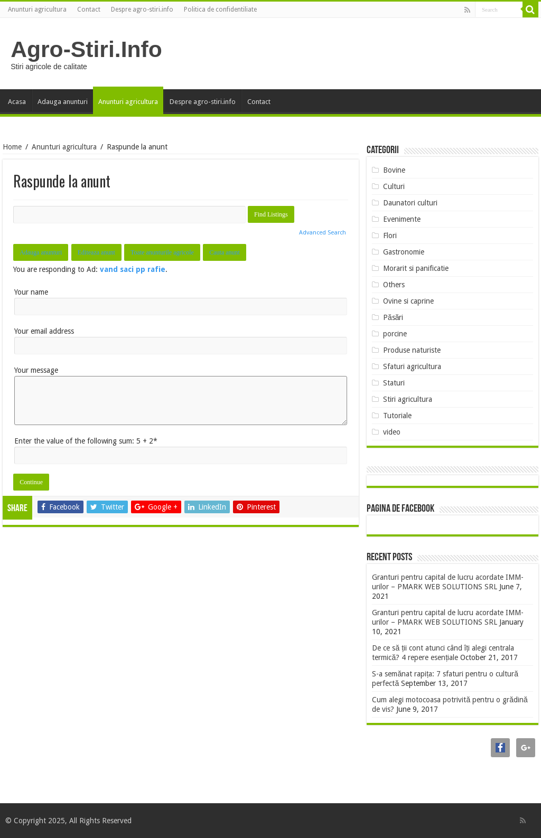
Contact (88, 9)
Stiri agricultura (407, 399)
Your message (36, 370)
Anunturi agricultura (37, 9)
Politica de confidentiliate (220, 9)
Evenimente (402, 219)
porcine (395, 333)
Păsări (393, 317)
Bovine (394, 170)
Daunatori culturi (410, 203)
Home (12, 147)
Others (394, 284)
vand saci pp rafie (132, 269)
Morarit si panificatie (416, 268)
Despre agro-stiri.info (142, 9)
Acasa (17, 102)
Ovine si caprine (408, 301)
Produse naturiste (412, 350)
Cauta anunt (224, 252)
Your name (31, 292)
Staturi (394, 383)
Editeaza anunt (96, 252)
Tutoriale (397, 415)
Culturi (394, 186)
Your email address (44, 331)
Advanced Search (322, 232)
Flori (390, 235)
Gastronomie (403, 252)
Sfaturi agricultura (412, 366)
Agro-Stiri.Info (86, 49)
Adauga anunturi (63, 102)
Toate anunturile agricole (162, 252)
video (391, 432)
